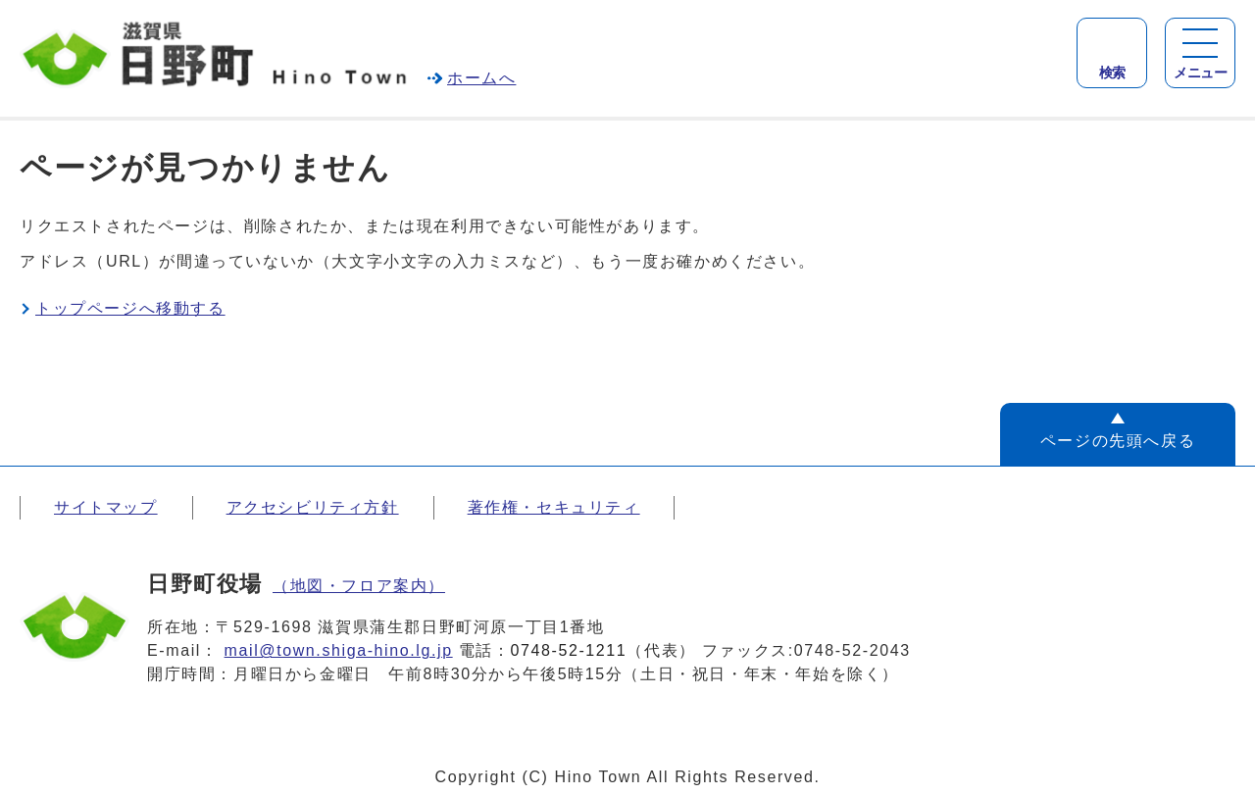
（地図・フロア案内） (359, 585)
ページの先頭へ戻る (1117, 440)
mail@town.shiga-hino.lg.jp (339, 650)
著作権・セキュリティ (554, 507)
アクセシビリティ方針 (312, 507)
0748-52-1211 (569, 650)
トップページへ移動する (130, 308)
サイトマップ (106, 507)
